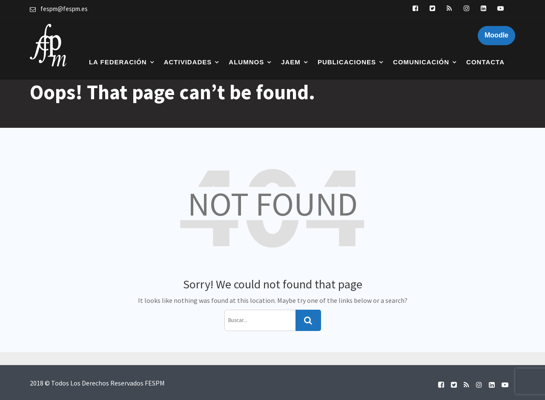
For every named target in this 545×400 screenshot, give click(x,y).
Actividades (188, 62)
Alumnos (246, 62)
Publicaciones (347, 62)
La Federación (118, 62)
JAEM (291, 62)
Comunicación (421, 62)
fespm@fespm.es (64, 9)
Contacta (485, 62)
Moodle (496, 35)
